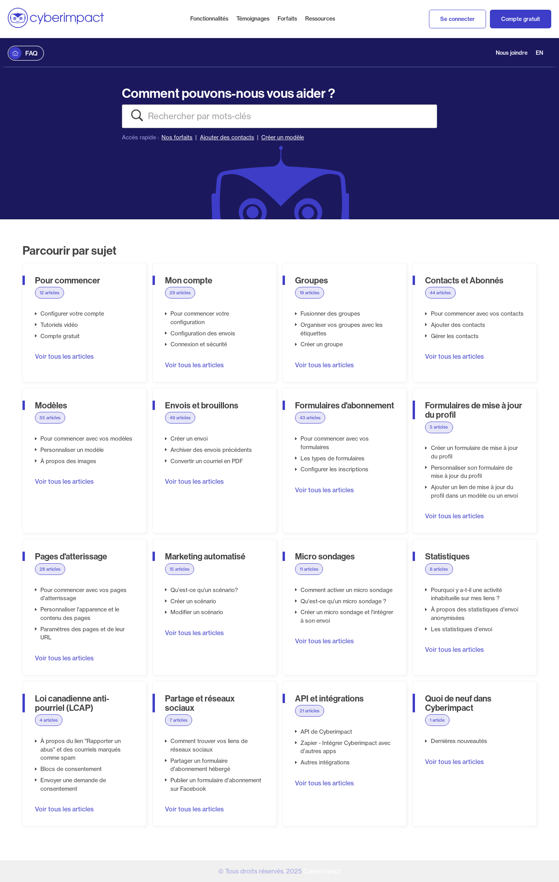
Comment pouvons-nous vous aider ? (228, 93)
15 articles (179, 569)
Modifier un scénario (196, 612)
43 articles (310, 417)
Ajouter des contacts (227, 137)
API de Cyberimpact (326, 731)
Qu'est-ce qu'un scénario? (204, 590)
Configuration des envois (202, 333)
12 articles (49, 292)
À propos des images (68, 461)
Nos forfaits (177, 137)
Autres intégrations (325, 762)
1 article (437, 720)
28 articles (50, 569)
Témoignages (252, 18)
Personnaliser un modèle (72, 449)
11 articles (309, 569)
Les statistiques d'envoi (461, 629)
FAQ (31, 53)
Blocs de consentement (71, 769)
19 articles (309, 292)
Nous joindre (512, 52)
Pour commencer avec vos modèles (86, 438)
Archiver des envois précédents (211, 449)
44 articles (440, 292)
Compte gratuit (520, 19)
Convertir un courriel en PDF (206, 461)
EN (539, 52)
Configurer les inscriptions (334, 469)
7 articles (178, 720)
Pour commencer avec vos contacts (477, 313)
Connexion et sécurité (198, 344)
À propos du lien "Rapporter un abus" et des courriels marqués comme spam (80, 749)
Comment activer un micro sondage (346, 590)
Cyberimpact (322, 871)
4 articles (49, 720)
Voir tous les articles (64, 356)
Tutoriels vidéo (59, 324)
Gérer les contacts (455, 336)
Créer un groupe (321, 344)
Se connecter (457, 19)
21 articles (309, 711)
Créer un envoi (189, 438)
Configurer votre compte (72, 313)
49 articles (180, 417)
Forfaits (287, 18)
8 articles (439, 569)
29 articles (180, 292)
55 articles (50, 417)
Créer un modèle (282, 137)
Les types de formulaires (332, 458)
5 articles (439, 427)
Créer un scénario (193, 601)
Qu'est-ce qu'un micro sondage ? (343, 601)
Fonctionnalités (209, 18)
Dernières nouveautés (459, 741)
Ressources (320, 18)
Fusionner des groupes (330, 313)
